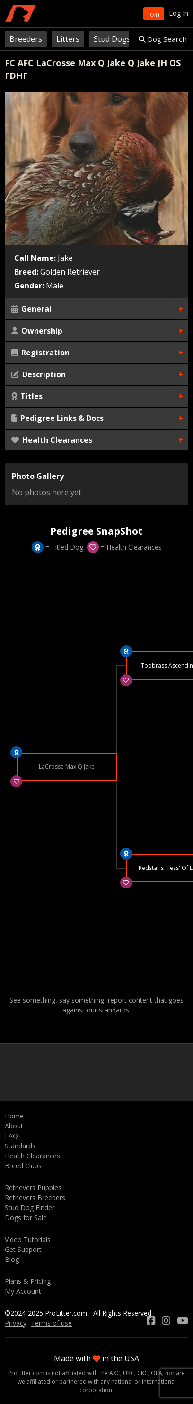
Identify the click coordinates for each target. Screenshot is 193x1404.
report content (130, 1000)
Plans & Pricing (28, 1281)
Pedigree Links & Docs (57, 418)
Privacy (15, 1323)
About (14, 1125)
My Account (23, 1291)
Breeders (25, 39)
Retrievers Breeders (35, 1197)
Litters (67, 39)
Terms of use (51, 1323)
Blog (12, 1259)
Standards (20, 1145)
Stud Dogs (112, 39)
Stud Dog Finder (29, 1207)
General (31, 309)
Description (38, 374)
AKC (114, 1373)
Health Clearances (51, 440)
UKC (128, 1373)
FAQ (11, 1135)
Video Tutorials (28, 1239)
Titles (27, 396)
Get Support (23, 1249)
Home (14, 1115)
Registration (40, 352)
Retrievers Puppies (33, 1187)
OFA (156, 1373)
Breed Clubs (23, 1165)
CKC (142, 1373)
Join (153, 14)
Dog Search (163, 39)
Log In (178, 13)
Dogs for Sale (26, 1217)
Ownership (36, 330)
